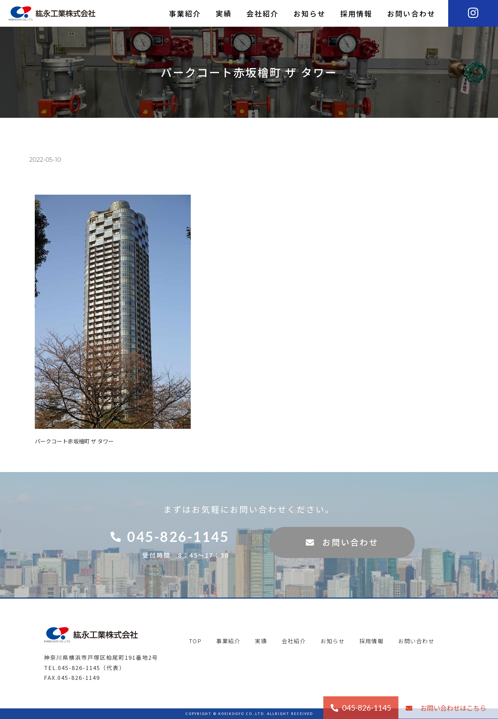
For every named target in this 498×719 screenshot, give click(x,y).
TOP (195, 641)
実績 (224, 13)
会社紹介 (262, 13)
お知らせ (309, 13)
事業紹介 (185, 13)
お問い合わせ (411, 13)
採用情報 (356, 13)
